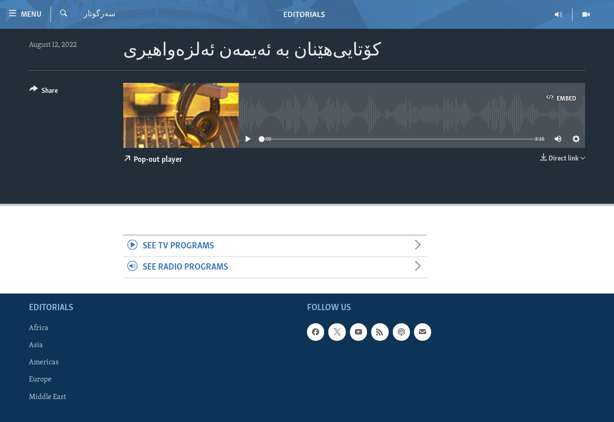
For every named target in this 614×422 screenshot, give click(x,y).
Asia (36, 345)
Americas (44, 363)
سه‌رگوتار (100, 14)
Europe (40, 380)
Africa (38, 328)
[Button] (43, 92)
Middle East (47, 397)
